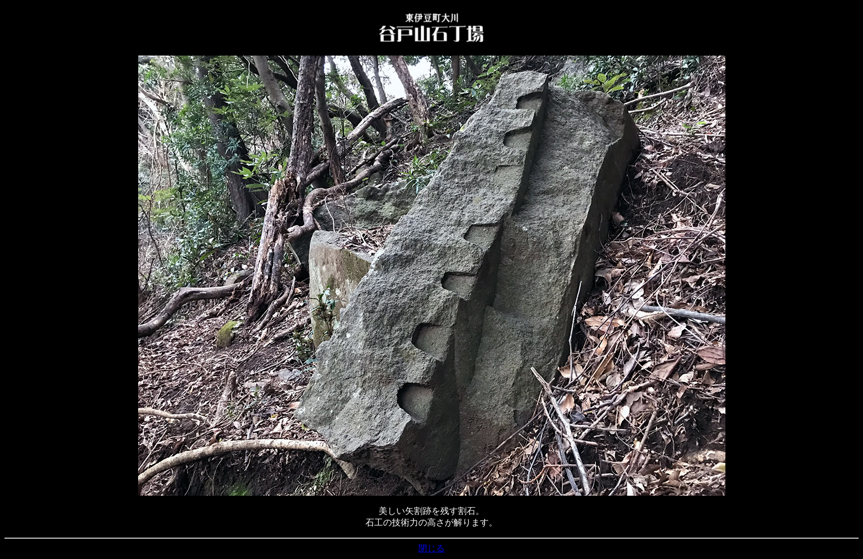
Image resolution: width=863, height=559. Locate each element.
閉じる (431, 548)
